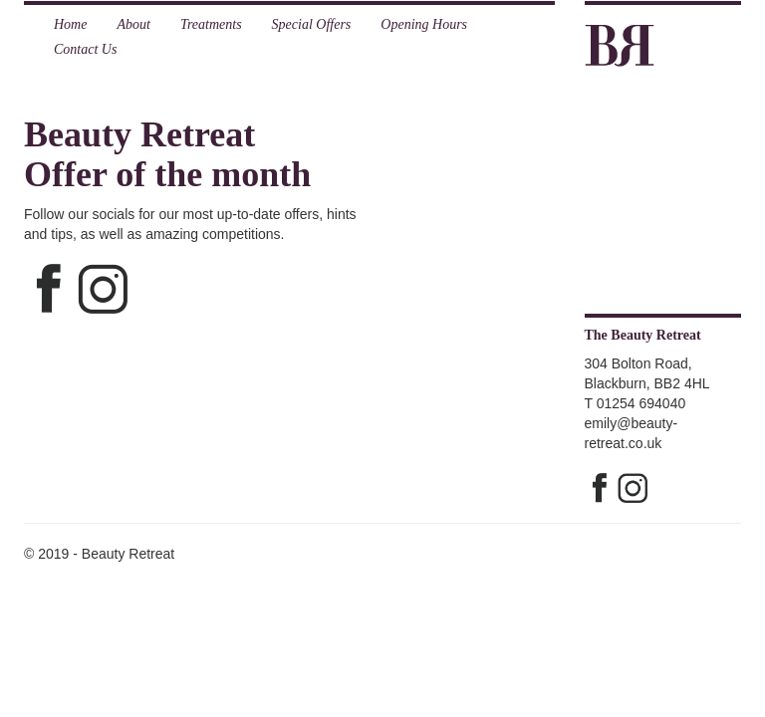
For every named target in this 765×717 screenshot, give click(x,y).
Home (70, 24)
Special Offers (312, 24)
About (133, 24)
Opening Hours (424, 24)
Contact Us (85, 49)
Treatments (211, 24)
